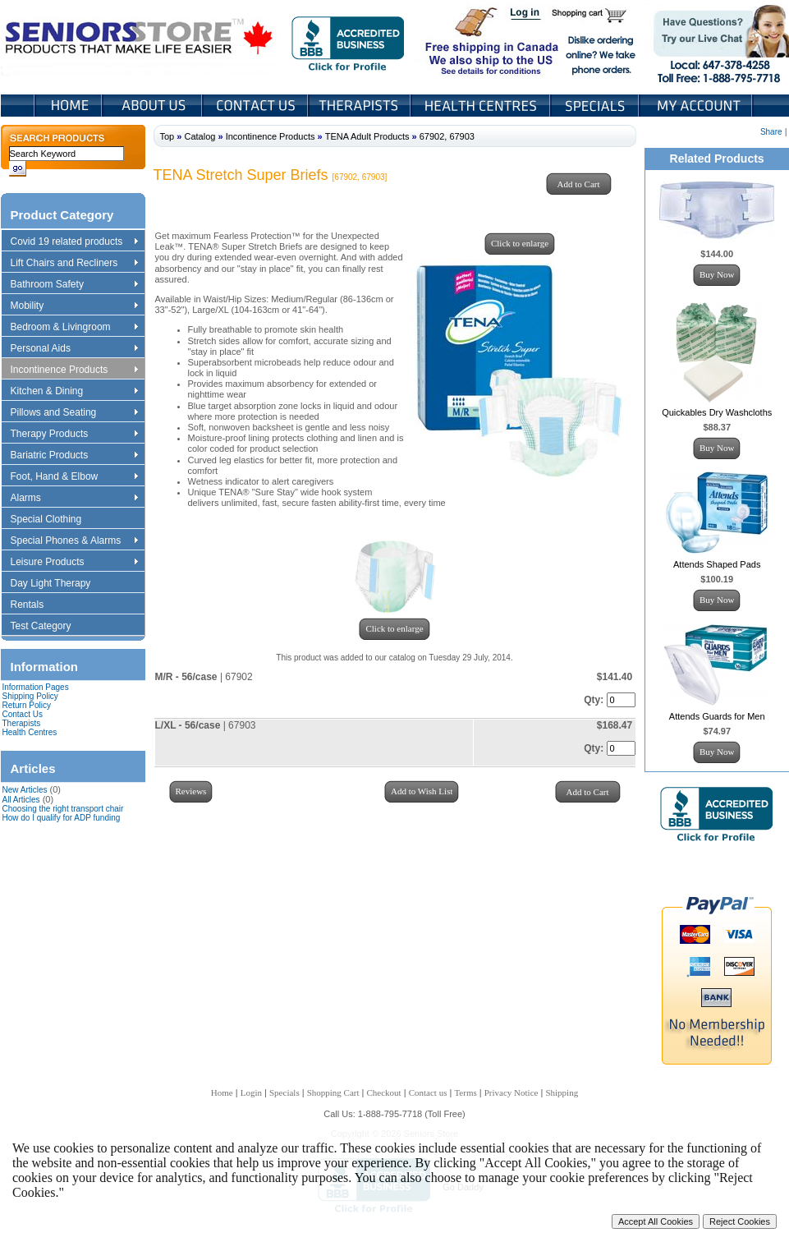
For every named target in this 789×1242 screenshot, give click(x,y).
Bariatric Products (74, 455)
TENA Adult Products (367, 136)
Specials (596, 105)
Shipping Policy (30, 696)
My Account (697, 105)
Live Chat (715, 40)
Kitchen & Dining (74, 391)
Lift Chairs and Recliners (74, 263)
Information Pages (35, 687)
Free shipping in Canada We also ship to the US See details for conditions (459, 40)
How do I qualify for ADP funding (61, 817)
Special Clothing (54, 520)
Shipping (561, 1092)
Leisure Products (74, 562)
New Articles (25, 789)
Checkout (384, 1092)
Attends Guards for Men (717, 716)
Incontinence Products (74, 370)
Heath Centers (482, 105)
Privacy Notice (511, 1092)
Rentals (35, 605)
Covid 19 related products (76, 242)
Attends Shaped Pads (716, 564)
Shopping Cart (595, 14)
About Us (153, 105)
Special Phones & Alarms (75, 541)
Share (771, 131)
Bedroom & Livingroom (74, 327)
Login (526, 14)
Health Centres (29, 732)
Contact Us (257, 105)
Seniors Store (140, 40)
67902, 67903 (447, 136)
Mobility (74, 306)
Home (68, 105)
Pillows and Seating (74, 413)
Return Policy (26, 705)
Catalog (199, 136)
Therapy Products (74, 434)
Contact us (428, 1092)
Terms (465, 1092)
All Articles (21, 799)
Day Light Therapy (59, 584)
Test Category (49, 626)
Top (167, 136)
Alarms (74, 498)
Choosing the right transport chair (63, 808)
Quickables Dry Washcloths (717, 412)
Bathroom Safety (74, 285)
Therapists (361, 105)
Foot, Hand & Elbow (74, 477)
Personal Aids (74, 349)
